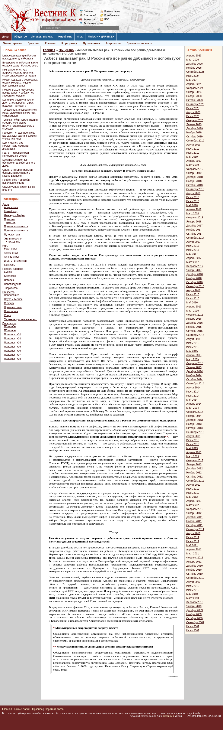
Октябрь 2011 (194, 525)
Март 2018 (192, 213)
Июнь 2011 (192, 541)
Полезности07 (12, 354)
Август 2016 (193, 290)
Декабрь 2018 (194, 177)
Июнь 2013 (192, 444)
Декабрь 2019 (194, 128)
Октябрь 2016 (194, 282)
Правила (37, 709)
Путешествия (91, 43)
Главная (88, 11)
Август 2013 (193, 436)
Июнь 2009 (192, 630)
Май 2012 (192, 496)
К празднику (69, 43)
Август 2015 (193, 339)
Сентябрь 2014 (195, 383)
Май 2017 (192, 253)
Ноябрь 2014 (194, 375)
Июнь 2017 (192, 249)
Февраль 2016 (194, 314)
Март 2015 (192, 359)
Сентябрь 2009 (195, 622)
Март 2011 (192, 553)
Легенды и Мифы (42, 36)
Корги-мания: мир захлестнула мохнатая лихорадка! (15, 145)
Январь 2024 (193, 92)
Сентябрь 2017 (195, 237)
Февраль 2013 (194, 460)
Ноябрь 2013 (194, 424)
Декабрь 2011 (194, 517)
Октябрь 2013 (194, 428)
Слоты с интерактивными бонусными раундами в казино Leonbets (17, 172)
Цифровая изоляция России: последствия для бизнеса (19, 57)
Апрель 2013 (193, 452)
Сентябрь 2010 (195, 577)
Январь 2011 (193, 561)
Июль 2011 (192, 537)
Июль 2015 (192, 343)
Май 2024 (192, 79)
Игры (80, 36)
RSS (106, 19)
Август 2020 (193, 112)
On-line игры (11, 256)
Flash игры (10, 248)
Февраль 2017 (194, 266)
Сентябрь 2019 (195, 140)
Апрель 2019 (193, 160)
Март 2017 (192, 262)
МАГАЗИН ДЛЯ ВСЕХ (101, 36)
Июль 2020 (192, 116)
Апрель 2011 (193, 549)
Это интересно (12, 43)
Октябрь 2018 (194, 185)
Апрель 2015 (193, 355)
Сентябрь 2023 (195, 104)
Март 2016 (192, 310)
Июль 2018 (192, 197)
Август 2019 (193, 144)
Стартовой (90, 15)
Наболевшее (11, 295)
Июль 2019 (192, 148)
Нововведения (12, 284)
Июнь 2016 (192, 298)
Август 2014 (193, 387)
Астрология (113, 43)
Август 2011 (193, 533)
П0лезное (10, 330)
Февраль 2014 (194, 411)
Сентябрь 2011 (195, 529)
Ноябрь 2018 (194, 181)
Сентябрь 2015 (195, 334)
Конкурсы (9, 264)
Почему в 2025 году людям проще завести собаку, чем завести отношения (18, 92)
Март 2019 (192, 164)
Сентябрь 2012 (195, 480)
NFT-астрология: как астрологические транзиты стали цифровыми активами (19, 72)
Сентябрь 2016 (195, 286)
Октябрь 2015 (194, 330)
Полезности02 (12, 334)
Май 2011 (192, 545)
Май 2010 (192, 594)
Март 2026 (192, 59)
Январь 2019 (193, 173)
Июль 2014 (192, 391)
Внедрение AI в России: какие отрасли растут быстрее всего (20, 64)
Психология (11, 311)
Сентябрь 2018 (195, 189)
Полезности (9, 323)
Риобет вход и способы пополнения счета (16, 181)
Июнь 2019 (192, 152)
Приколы (33, 43)
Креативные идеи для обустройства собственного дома (18, 162)
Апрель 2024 (193, 83)
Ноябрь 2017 (194, 229)
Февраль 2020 (194, 120)
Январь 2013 (193, 464)
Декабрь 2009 (194, 610)
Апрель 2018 (193, 209)
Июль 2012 (192, 488)
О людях (9, 303)
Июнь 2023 (192, 108)
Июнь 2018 (192, 201)
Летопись (9, 279)
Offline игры (11, 252)
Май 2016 (192, 302)
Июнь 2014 (192, 395)
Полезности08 (12, 358)
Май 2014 (192, 399)
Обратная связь (54, 709)
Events (8, 271)
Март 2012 (192, 504)
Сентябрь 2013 (195, 432)
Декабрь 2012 (194, 468)
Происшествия (13, 307)
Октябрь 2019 (194, 136)
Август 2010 (193, 581)
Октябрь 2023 (194, 100)
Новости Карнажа (12, 268)
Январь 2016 (193, 318)
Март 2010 (192, 598)
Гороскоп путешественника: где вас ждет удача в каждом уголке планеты (19, 135)
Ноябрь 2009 (194, 614)
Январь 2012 (193, 513)
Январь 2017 (193, 270)
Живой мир (65, 36)
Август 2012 (193, 484)
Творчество (10, 288)
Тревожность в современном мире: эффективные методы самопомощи (19, 112)
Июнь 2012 (192, 492)
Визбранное (112, 15)
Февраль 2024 (194, 88)
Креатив (50, 43)
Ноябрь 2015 (194, 326)
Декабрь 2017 (194, 225)
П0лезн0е (10, 326)
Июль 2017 (192, 245)
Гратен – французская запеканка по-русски (15, 154)
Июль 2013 (192, 440)
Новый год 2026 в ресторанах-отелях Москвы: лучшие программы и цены (20, 82)
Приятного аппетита (139, 43)
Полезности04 (12, 342)
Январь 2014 (193, 415)
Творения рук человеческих (20, 319)
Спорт (7, 315)
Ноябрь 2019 (194, 132)
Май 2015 (192, 351)
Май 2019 (192, 156)
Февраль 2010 (194, 602)
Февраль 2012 (194, 509)
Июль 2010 (192, 585)
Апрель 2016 (193, 306)
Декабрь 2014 (194, 371)
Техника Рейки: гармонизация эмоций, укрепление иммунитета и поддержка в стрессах (20, 124)
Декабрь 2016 (194, 274)
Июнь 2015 (192, 347)
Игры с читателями (15, 260)
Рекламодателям (92, 23)
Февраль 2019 (194, 168)
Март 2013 (192, 456)
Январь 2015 (193, 367)
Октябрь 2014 (194, 379)
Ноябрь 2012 (194, 472)
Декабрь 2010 (194, 565)
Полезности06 (12, 350)
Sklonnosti (10, 275)
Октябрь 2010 (194, 573)
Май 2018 (192, 205)
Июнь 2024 (192, 75)
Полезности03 (12, 338)
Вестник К (168, 716)
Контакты (89, 19)
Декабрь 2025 (194, 63)
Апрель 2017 (193, 258)
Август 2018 (193, 193)
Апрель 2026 (193, 55)
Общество (20, 36)
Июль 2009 (192, 626)
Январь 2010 (193, 606)
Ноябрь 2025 (194, 67)
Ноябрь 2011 (194, 521)
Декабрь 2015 (194, 322)
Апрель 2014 (193, 403)
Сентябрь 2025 (195, 71)
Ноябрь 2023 (194, 96)
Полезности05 (12, 346)
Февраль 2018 (194, 217)
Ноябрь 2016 (194, 278)
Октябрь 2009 (194, 618)
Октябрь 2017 (194, 233)
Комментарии (112, 11)
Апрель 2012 (193, 500)
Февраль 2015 (194, 363)
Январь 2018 (193, 221)
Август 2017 (193, 241)
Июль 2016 (192, 294)
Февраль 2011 (194, 557)
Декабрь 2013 (194, 419)
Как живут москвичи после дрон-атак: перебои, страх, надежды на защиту (18, 102)
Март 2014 (192, 407)
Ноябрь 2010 (194, 569)
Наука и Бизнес (13, 299)
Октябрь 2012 (194, 476)
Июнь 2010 (192, 590)
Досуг (5, 36)
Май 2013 (192, 448)
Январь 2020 (193, 124)
